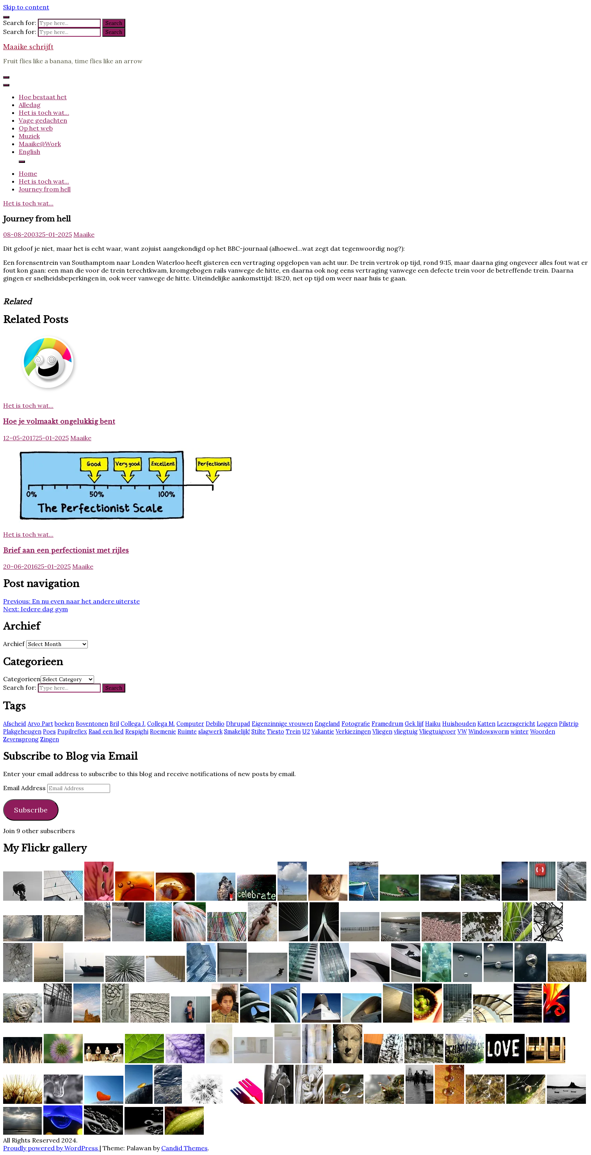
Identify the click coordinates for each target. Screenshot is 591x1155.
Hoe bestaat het (43, 97)
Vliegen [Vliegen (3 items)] (382, 731)
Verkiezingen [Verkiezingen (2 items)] (353, 731)
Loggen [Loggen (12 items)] (547, 723)
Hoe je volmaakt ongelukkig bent (59, 421)
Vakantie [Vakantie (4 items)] (323, 731)
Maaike (83, 234)
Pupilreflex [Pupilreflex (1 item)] (72, 731)
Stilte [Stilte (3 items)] (258, 731)
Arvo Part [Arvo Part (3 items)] (40, 723)
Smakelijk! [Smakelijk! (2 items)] (237, 731)
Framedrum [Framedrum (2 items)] (387, 723)
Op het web (36, 128)
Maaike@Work (40, 144)
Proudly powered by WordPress (51, 1148)
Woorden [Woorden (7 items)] (542, 731)
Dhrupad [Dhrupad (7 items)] (238, 723)
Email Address (25, 788)
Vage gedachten (43, 120)
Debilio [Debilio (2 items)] (215, 723)
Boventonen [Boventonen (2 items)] (92, 723)
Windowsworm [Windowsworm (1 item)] (488, 731)
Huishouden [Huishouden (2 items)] (459, 723)
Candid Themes (184, 1148)
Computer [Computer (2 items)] (190, 723)
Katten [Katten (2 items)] (486, 723)
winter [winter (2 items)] (520, 731)
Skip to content (26, 7)
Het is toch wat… (44, 112)
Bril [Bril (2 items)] (114, 723)
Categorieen (22, 679)
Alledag (30, 105)
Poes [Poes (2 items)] (49, 731)
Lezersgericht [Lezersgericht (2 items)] (516, 723)
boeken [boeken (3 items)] (64, 723)
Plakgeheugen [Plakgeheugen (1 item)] (22, 731)
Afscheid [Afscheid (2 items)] (14, 723)
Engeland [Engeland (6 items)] (327, 723)
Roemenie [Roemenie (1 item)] (163, 731)
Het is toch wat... (28, 203)
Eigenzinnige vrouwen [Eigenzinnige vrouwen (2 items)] (282, 723)
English (29, 151)
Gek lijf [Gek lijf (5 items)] (414, 723)
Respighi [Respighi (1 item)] (136, 731)
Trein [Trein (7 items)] (293, 731)
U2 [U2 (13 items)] (306, 731)
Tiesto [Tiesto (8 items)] (275, 731)
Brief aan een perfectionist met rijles (66, 550)
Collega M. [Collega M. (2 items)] (161, 723)
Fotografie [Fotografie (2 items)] (356, 723)
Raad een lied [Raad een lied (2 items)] (106, 731)
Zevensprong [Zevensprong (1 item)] (21, 739)
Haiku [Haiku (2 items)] (433, 723)
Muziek (29, 136)
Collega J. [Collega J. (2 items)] (133, 723)
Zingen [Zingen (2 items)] (49, 739)
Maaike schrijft (28, 47)
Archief (14, 644)
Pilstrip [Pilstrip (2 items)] (569, 723)
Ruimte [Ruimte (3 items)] (187, 731)
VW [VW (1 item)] (462, 731)
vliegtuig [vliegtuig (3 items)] (406, 731)
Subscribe (31, 809)
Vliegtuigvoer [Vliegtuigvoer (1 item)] (437, 731)
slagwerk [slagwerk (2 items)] (210, 731)
